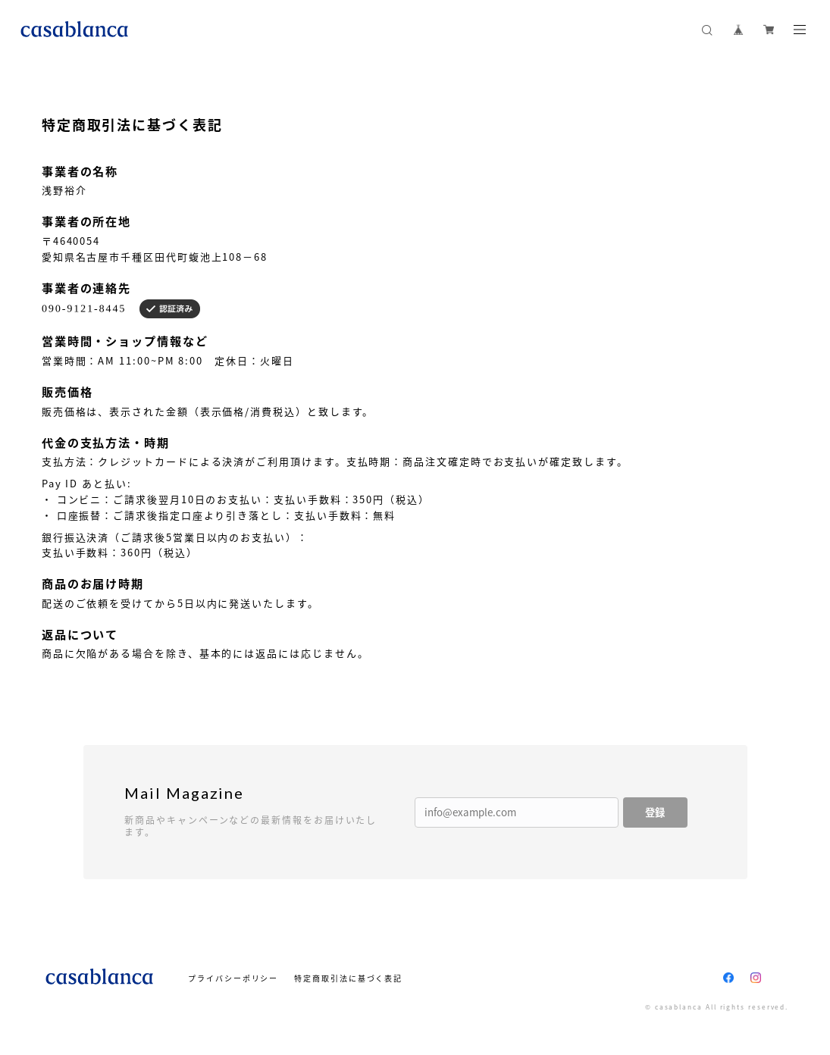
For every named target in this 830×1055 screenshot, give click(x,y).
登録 (655, 812)
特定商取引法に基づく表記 (348, 978)
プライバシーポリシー (233, 978)
